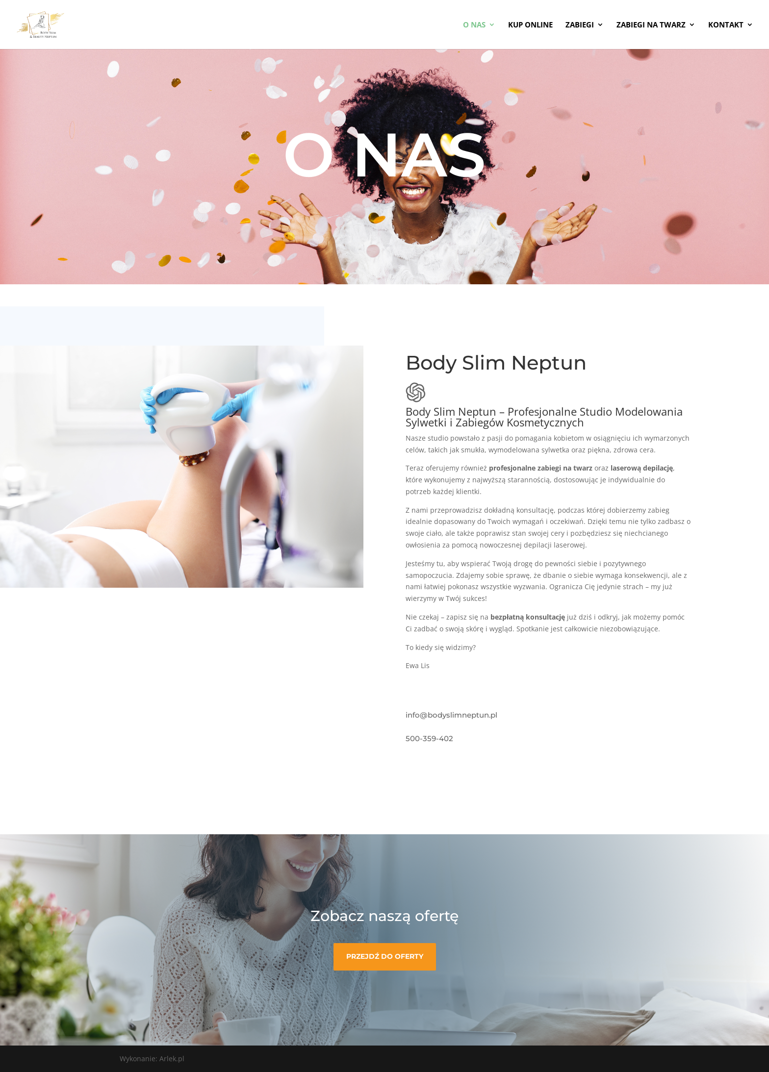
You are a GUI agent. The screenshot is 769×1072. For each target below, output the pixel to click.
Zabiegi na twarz (651, 25)
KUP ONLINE (530, 25)
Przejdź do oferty (384, 956)
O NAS (474, 25)
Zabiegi (579, 25)
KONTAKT (725, 25)
